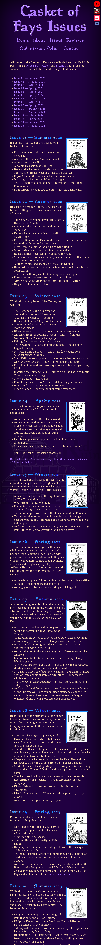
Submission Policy (39, 48)
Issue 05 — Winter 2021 (29, 91)
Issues (56, 40)
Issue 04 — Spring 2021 (28, 88)
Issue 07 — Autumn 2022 (29, 98)
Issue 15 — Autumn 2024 (29, 125)
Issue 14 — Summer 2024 (29, 122)
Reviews (75, 40)
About (39, 40)
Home (23, 40)
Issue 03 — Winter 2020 (29, 84)
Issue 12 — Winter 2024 (29, 115)
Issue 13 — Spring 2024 (28, 118)
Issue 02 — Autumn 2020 (29, 81)
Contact (72, 48)
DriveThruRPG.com (38, 65)
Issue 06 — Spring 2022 (28, 95)
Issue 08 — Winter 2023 (29, 101)
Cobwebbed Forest (58, 874)
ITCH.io (61, 65)
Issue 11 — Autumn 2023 (29, 112)
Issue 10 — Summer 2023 (29, 108)
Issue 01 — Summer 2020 (29, 78)
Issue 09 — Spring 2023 (28, 105)
